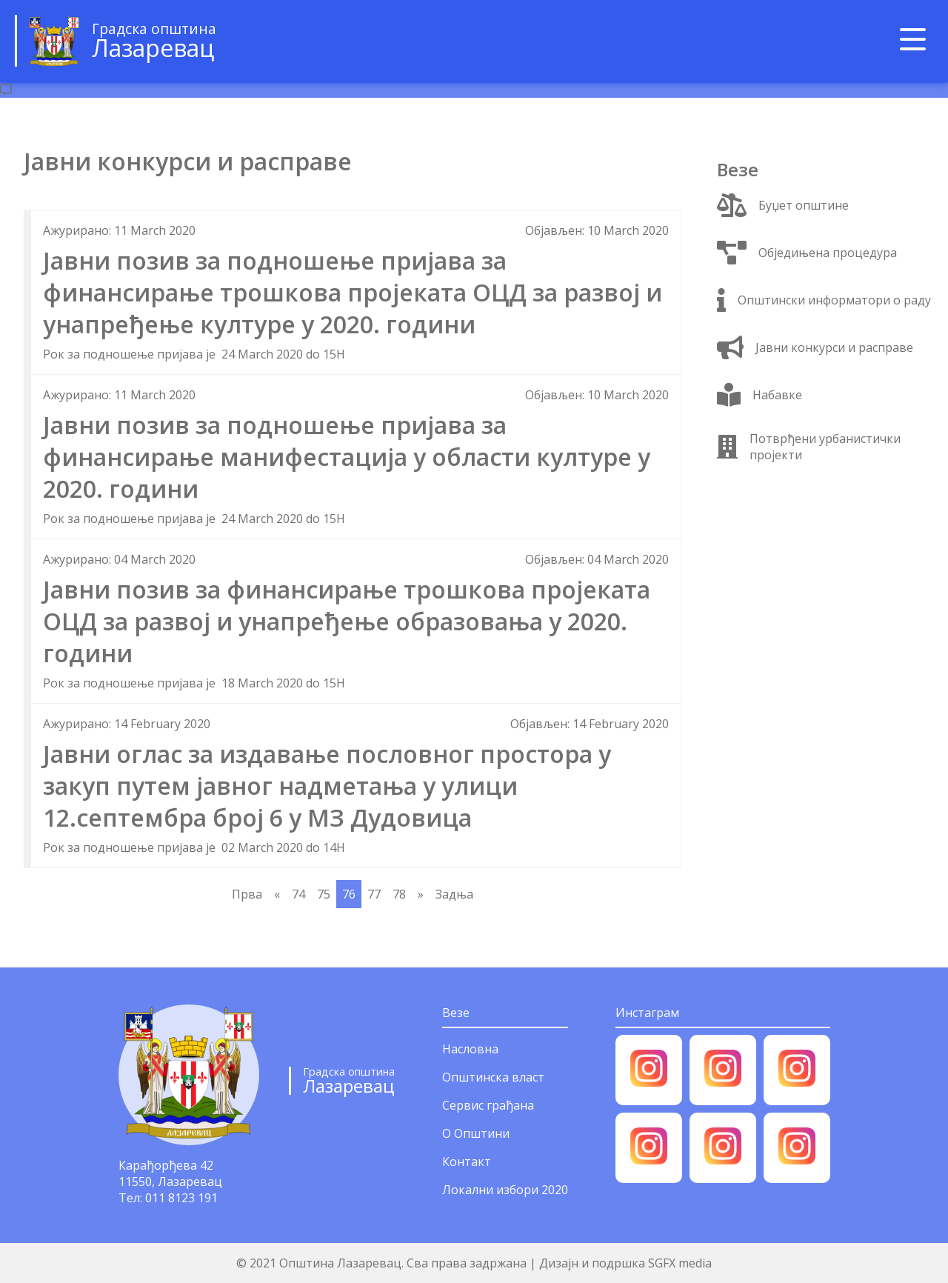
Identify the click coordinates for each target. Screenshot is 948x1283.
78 (399, 894)
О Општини (476, 1133)
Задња (454, 894)
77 (374, 894)
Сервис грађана (488, 1105)
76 (349, 894)
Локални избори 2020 (505, 1190)
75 (323, 894)
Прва (247, 894)
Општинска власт (493, 1077)
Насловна (470, 1049)
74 (298, 894)
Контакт (466, 1161)
